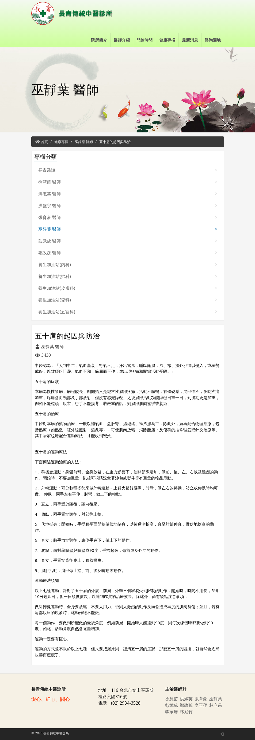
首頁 (44, 141)
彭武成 (171, 705)
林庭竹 (186, 712)
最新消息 (190, 40)
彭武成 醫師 (127, 241)
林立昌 (215, 705)
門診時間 (144, 40)
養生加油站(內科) (127, 264)
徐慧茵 (171, 699)
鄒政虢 (186, 705)
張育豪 (201, 699)
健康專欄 (167, 40)
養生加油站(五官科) (127, 312)
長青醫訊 (127, 170)
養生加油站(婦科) (127, 276)
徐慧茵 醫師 (127, 182)
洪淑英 (186, 699)
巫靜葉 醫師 (84, 141)
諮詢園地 (213, 40)
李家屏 (171, 712)
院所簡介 (99, 40)
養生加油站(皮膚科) (127, 288)
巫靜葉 (215, 699)
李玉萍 (201, 705)
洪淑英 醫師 (127, 194)
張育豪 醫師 (127, 217)
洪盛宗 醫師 (127, 206)
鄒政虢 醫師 (127, 253)
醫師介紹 (122, 40)
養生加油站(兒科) (127, 300)
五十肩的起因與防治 (115, 141)
